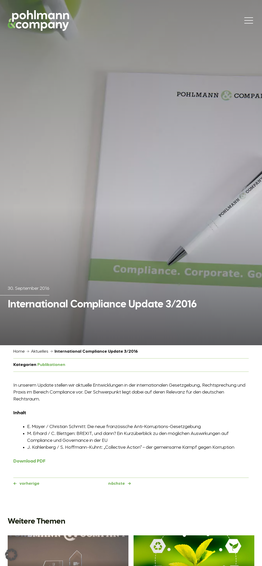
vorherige (29, 484)
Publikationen (51, 365)
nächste (116, 484)
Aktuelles (39, 352)
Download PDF (29, 461)
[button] (11, 555)
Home (19, 352)
